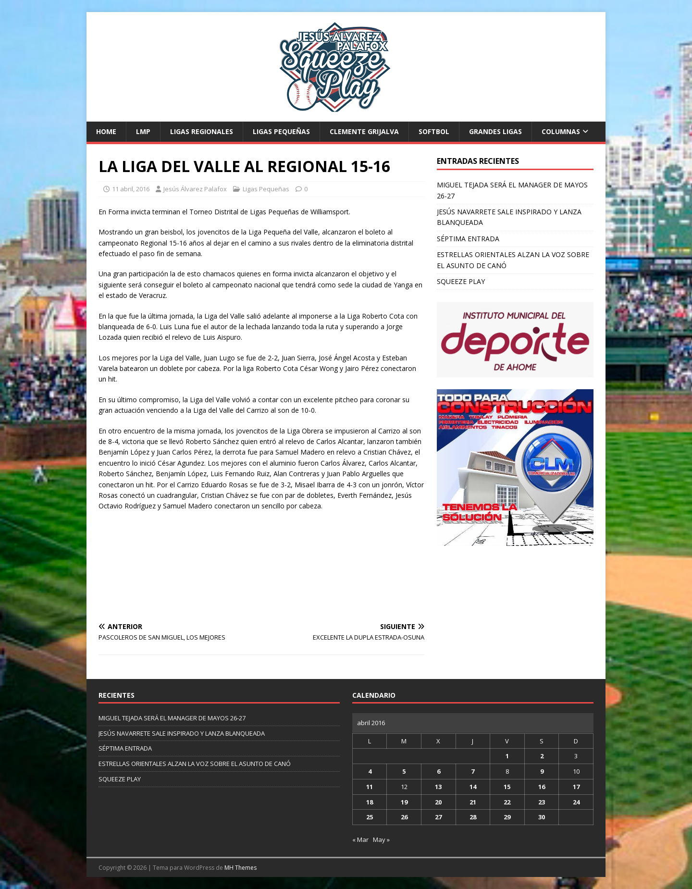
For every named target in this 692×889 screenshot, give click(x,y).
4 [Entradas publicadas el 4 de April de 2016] (369, 771)
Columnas (561, 131)
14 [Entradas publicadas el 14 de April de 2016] (473, 786)
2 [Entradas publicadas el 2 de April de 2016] (542, 756)
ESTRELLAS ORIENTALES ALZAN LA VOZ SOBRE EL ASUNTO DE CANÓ (195, 763)
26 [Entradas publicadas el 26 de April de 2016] (404, 817)
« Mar (360, 839)
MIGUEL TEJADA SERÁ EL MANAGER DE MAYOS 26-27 (172, 718)
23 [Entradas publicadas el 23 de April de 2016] (541, 802)
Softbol (434, 131)
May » (381, 839)
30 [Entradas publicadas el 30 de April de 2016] (541, 817)
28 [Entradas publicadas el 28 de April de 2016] (473, 817)
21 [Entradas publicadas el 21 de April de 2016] (473, 802)
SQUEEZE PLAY (461, 281)
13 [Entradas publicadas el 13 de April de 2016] (438, 786)
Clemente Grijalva (364, 131)
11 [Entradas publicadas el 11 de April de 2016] (369, 786)
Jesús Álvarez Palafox (195, 189)
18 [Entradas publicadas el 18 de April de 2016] (369, 802)
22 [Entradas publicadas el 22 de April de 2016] (507, 802)
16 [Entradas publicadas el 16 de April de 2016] (541, 786)
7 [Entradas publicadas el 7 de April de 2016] (472, 771)
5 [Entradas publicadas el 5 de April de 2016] (404, 771)
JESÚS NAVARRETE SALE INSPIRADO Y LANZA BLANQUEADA (182, 733)
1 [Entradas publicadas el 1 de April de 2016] (507, 756)
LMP (143, 131)
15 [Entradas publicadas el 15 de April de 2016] (507, 786)
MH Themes (240, 868)
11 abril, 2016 (130, 189)
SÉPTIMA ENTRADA (468, 238)
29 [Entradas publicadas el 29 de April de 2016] (507, 817)
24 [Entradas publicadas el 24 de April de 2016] (576, 802)
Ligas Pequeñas (281, 131)
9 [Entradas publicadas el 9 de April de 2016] (542, 771)
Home (106, 131)
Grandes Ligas (495, 131)
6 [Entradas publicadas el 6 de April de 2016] (438, 771)
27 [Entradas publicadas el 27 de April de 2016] (438, 817)
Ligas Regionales (201, 131)
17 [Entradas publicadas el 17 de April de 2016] (576, 786)
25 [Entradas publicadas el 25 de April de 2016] (369, 817)
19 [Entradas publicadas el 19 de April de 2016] (404, 802)
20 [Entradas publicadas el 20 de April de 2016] (438, 802)
